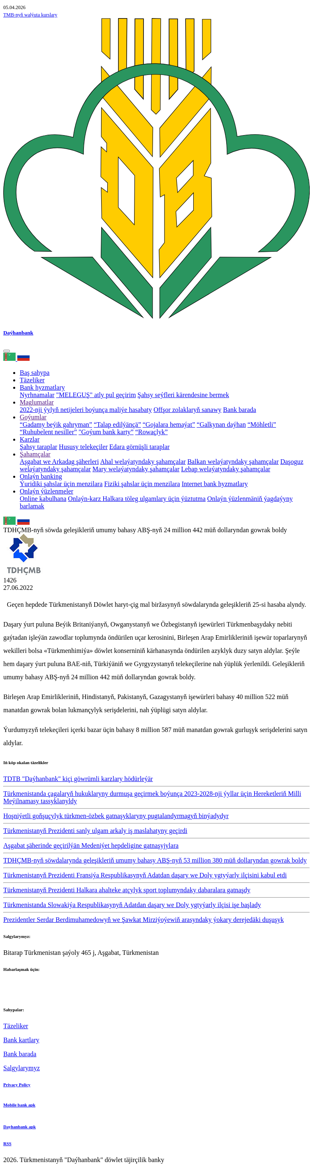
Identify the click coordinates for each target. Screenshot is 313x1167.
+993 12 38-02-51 (27, 985)
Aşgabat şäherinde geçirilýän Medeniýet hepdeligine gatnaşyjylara (91, 845)
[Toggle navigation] (6, 351)
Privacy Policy (16, 1084)
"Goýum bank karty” (106, 431)
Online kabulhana (43, 498)
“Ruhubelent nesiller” (48, 431)
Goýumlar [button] (33, 417)
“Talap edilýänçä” (117, 424)
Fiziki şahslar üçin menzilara (142, 483)
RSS (7, 1143)
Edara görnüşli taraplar (139, 446)
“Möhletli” (262, 424)
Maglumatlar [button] (37, 402)
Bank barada (239, 409)
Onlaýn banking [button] (41, 476)
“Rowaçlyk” (151, 431)
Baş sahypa (34, 372)
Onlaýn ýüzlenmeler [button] (46, 491)
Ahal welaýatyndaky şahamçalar (143, 461)
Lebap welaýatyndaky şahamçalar (225, 468)
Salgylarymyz (21, 1067)
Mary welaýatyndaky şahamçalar (136, 468)
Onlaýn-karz (85, 498)
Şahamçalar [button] (35, 454)
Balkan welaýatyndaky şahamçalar (232, 461)
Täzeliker (32, 380)
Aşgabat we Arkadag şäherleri (59, 461)
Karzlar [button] (29, 439)
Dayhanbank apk (19, 1126)
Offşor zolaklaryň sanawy (187, 409)
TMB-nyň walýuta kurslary (30, 15)
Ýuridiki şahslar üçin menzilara (61, 483)
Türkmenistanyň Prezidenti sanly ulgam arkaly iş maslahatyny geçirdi (95, 830)
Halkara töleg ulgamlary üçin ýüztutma (154, 498)
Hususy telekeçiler (83, 446)
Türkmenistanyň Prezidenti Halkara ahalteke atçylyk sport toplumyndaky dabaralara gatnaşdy (126, 889)
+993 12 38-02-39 (27, 992)
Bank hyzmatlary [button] (42, 387)
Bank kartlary (21, 1039)
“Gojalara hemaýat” (169, 424)
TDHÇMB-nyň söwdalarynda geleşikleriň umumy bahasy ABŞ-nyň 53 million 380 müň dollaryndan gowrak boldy (155, 860)
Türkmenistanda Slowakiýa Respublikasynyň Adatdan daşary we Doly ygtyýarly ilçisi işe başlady (132, 904)
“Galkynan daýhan (221, 424)
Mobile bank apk (19, 1104)
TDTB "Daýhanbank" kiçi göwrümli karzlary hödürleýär (78, 778)
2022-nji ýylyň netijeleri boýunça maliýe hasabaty (86, 409)
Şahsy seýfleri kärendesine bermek (183, 394)
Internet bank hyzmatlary (215, 483)
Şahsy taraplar (38, 446)
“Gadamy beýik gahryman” (56, 424)
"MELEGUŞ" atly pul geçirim (96, 394)
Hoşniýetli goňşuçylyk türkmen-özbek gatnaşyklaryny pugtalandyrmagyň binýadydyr (116, 815)
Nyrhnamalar (37, 394)
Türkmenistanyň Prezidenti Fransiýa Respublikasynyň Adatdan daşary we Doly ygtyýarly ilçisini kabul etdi (145, 875)
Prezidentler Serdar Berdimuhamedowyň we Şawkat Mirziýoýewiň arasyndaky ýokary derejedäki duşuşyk (143, 919)
